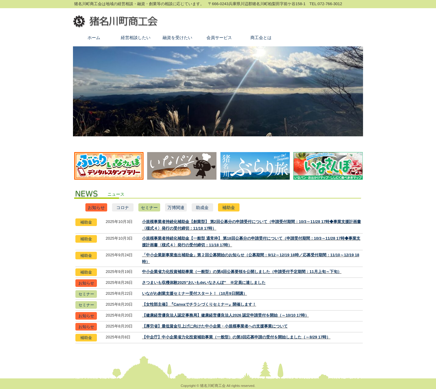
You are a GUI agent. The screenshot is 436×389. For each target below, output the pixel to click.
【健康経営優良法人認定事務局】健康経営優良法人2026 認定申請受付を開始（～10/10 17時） (225, 315)
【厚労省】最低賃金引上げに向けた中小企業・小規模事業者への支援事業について (215, 326)
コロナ (122, 207)
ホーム (94, 37)
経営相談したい (135, 37)
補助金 (228, 207)
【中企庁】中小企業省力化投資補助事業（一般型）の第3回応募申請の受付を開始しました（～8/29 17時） (236, 337)
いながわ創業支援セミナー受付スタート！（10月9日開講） (194, 293)
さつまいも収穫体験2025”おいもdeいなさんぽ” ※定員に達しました (204, 282)
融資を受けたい (177, 37)
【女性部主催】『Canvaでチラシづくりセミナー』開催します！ (199, 304)
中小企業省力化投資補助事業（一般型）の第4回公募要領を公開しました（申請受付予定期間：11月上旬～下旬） (242, 271)
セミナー (149, 207)
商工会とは (261, 37)
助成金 (202, 207)
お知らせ (96, 207)
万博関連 (175, 207)
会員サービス (219, 37)
